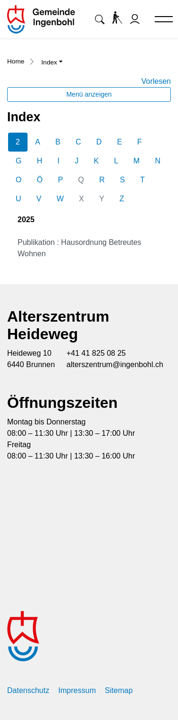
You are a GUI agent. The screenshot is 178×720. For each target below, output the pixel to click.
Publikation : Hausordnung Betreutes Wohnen (79, 248)
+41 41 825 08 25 (96, 353)
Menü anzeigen (89, 94)
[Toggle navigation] (159, 20)
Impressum (77, 690)
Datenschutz (28, 690)
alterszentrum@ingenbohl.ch (114, 364)
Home (15, 61)
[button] (100, 19)
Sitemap (119, 690)
